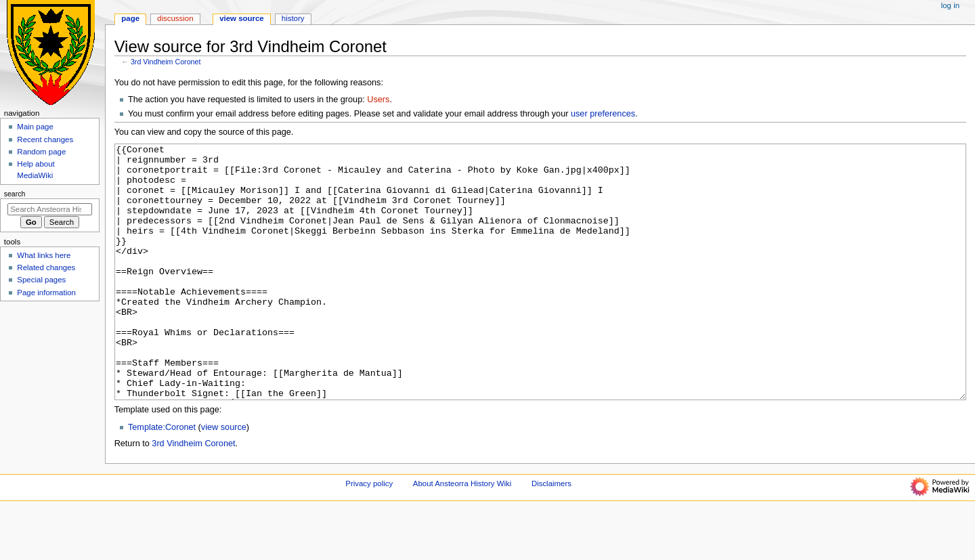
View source (241, 18)
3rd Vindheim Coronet (165, 62)
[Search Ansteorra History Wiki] (49, 209)
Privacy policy (369, 534)
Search (15, 194)
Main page (35, 127)
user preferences (603, 114)
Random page (41, 152)
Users (378, 99)
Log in (950, 5)
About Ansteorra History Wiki (462, 534)
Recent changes (45, 139)
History (293, 18)
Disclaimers (551, 534)
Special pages (41, 280)
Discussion (175, 18)
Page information (46, 292)
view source (223, 478)
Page (130, 18)
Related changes (46, 267)
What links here (43, 255)
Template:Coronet (162, 478)
